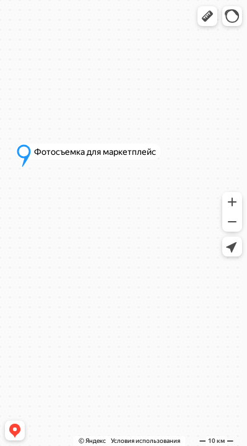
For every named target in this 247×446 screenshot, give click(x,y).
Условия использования (145, 440)
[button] (207, 16)
